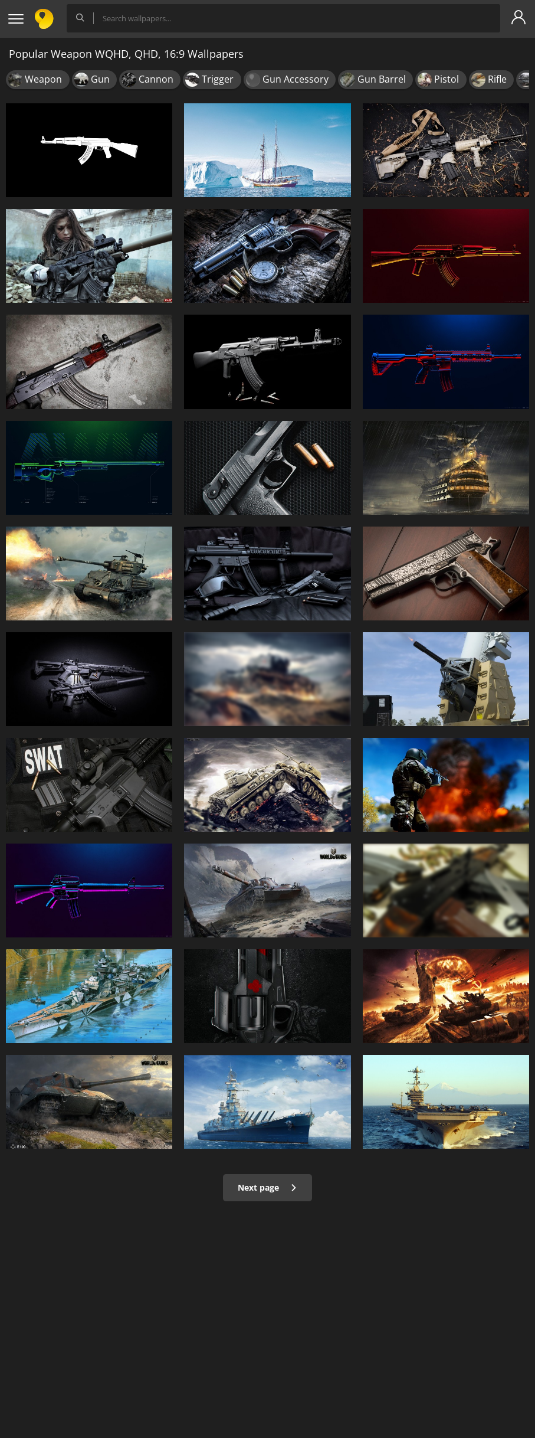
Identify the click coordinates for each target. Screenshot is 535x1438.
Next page (267, 1187)
